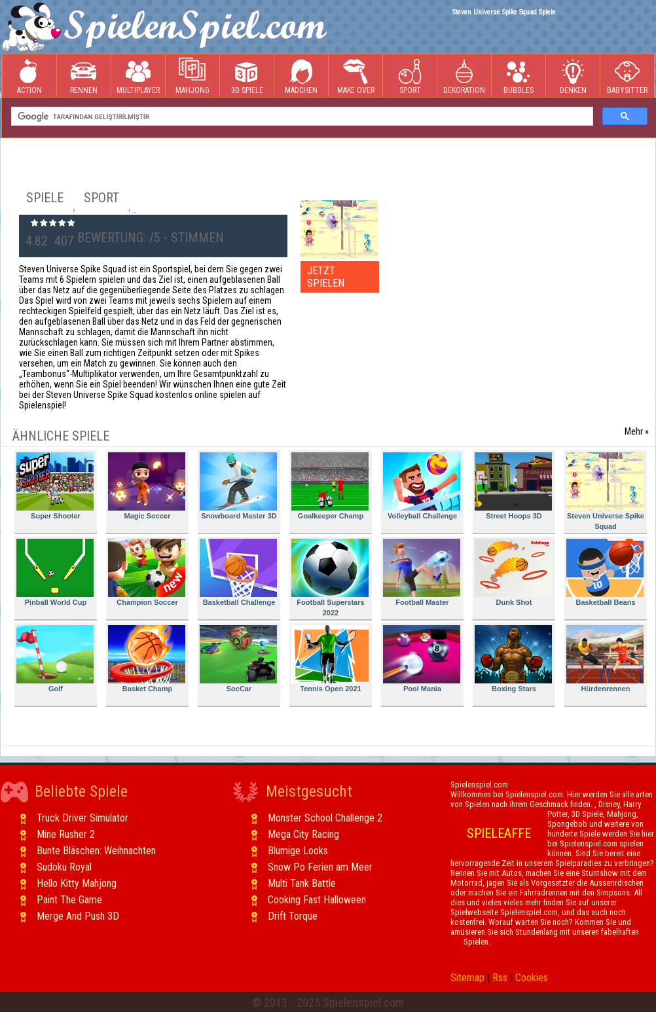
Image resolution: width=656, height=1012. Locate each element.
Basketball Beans (605, 572)
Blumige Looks (298, 850)
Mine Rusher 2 (66, 834)
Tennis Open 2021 (330, 659)
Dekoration (464, 76)
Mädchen (301, 76)
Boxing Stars (513, 659)
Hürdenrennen (605, 659)
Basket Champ (146, 659)
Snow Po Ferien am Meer (320, 867)
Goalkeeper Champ (330, 486)
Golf (55, 659)
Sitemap (467, 977)
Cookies (531, 977)
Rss (499, 977)
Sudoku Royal (64, 867)
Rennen (84, 76)
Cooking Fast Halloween (317, 900)
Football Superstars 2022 (330, 578)
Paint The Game (69, 900)
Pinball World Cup (55, 572)
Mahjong (192, 76)
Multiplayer (138, 76)
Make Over (355, 76)
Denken (573, 76)
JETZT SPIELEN (325, 276)
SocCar (238, 659)
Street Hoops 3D (513, 486)
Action (29, 76)
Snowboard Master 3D (238, 486)
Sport (410, 76)
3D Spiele (247, 76)
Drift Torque (293, 916)
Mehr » (637, 431)
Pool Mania (421, 659)
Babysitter (627, 76)
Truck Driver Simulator (82, 818)
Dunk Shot (513, 572)
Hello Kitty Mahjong (77, 883)
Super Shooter (55, 486)
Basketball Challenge (238, 572)
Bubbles (518, 76)
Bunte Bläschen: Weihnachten (96, 850)
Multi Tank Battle (302, 883)
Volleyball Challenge (421, 486)
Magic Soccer (146, 486)
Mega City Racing (303, 834)
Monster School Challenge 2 (325, 818)
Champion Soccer (146, 572)
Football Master (421, 572)
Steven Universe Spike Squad (605, 491)
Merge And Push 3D (78, 916)
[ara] (301, 116)
